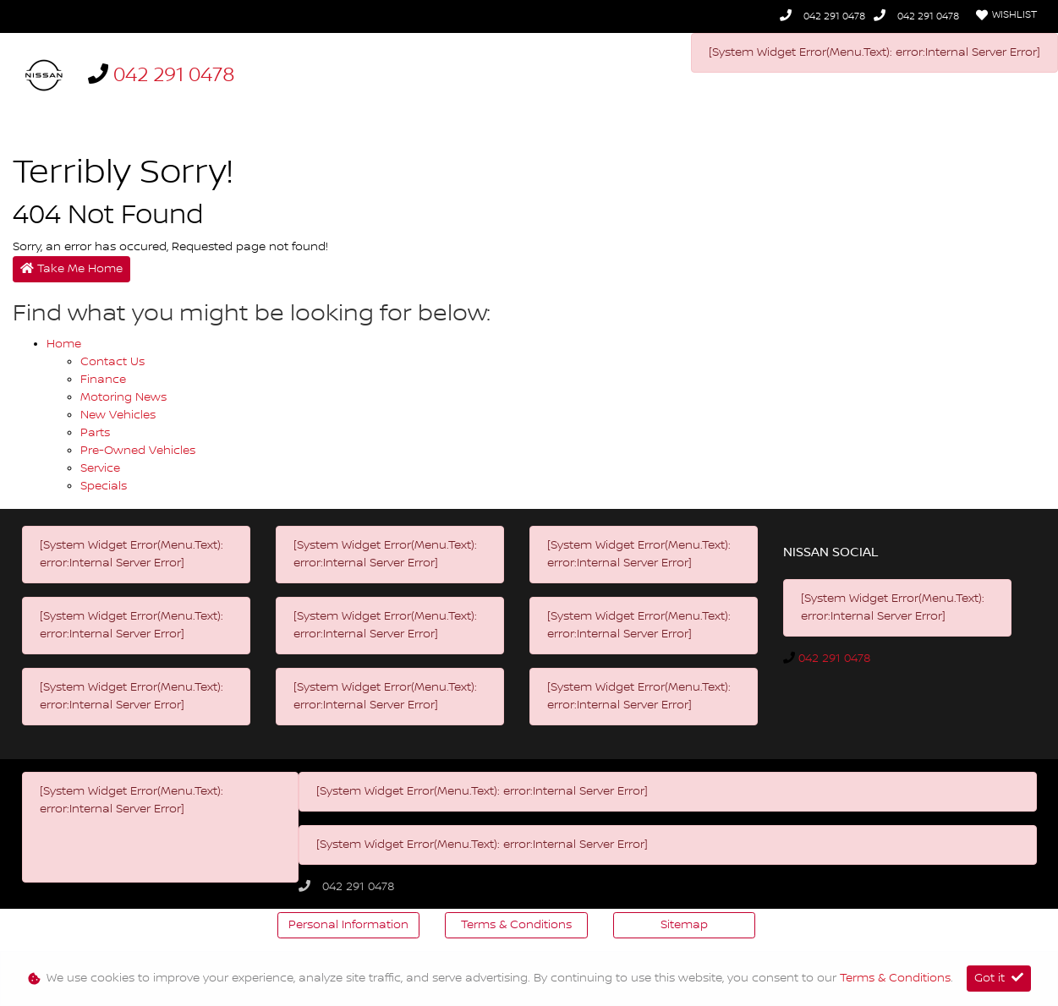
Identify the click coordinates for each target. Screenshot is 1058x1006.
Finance (103, 379)
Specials (103, 486)
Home (64, 344)
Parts (95, 433)
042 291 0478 (834, 16)
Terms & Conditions (516, 925)
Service (100, 468)
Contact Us (112, 362)
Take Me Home (71, 269)
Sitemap (684, 925)
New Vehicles (118, 415)
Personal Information (348, 925)
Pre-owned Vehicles (137, 450)
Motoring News (123, 397)
